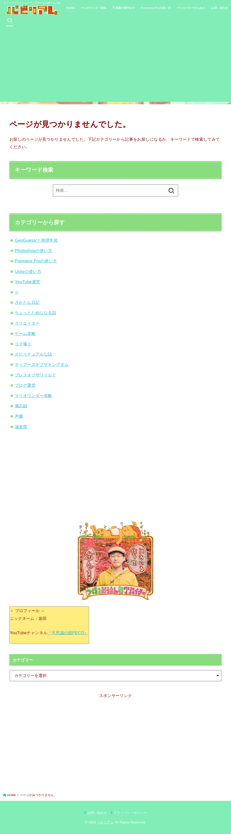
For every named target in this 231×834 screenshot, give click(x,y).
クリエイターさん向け (191, 7)
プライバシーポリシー (130, 813)
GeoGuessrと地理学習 (36, 240)
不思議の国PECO (123, 7)
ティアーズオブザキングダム (41, 364)
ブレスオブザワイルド (35, 375)
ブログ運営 (25, 385)
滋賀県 (21, 426)
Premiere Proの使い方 (156, 7)
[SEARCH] (10, 22)
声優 (19, 416)
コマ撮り (23, 343)
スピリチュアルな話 (33, 354)
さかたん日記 (27, 302)
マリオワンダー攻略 (94, 7)
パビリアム (105, 822)
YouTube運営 (27, 281)
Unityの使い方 (28, 271)
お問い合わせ (219, 7)
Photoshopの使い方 (33, 250)
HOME (70, 7)
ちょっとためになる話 (35, 312)
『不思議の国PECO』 (67, 632)
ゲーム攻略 (25, 333)
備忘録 (21, 406)
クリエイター (27, 323)
